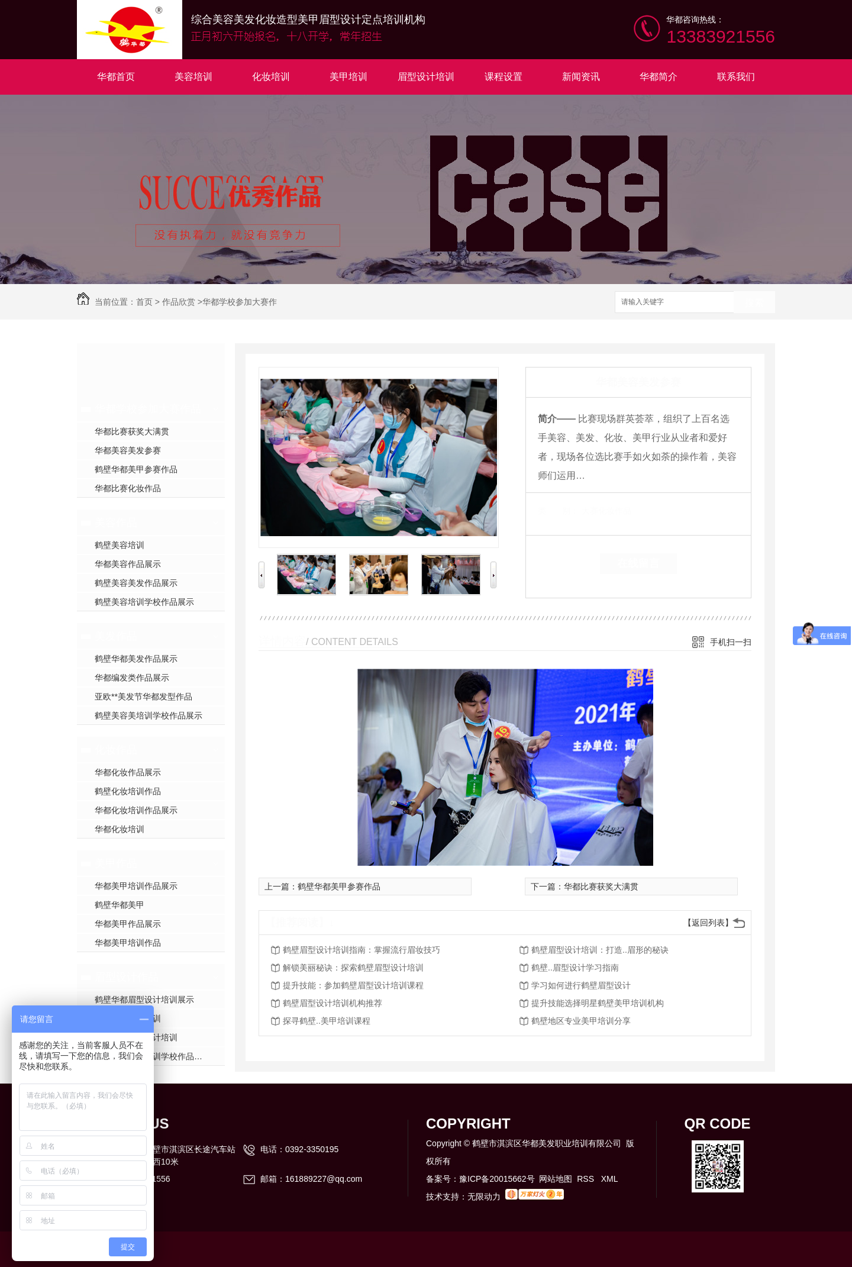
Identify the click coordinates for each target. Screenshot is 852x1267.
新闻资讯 (581, 77)
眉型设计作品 (127, 977)
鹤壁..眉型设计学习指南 (575, 967)
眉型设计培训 (426, 77)
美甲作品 (116, 863)
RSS (586, 1179)
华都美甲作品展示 (128, 924)
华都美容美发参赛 (128, 450)
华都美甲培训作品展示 (136, 886)
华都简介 (658, 77)
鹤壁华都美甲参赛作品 (136, 469)
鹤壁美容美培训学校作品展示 (148, 715)
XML (609, 1179)
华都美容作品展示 (128, 564)
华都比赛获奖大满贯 (132, 431)
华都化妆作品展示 (128, 772)
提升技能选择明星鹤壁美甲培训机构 (597, 1003)
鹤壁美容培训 (119, 545)
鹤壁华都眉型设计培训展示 (144, 999)
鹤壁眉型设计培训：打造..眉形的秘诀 (600, 950)
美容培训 (193, 77)
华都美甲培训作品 (128, 942)
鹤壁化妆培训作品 (128, 791)
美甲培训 (348, 77)
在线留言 (638, 563)
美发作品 (116, 636)
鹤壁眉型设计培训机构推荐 (332, 1003)
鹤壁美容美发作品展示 (136, 583)
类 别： (558, 510)
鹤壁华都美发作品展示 (136, 658)
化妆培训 (271, 77)
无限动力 (484, 1196)
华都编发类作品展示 (132, 677)
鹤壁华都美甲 (119, 905)
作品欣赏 (178, 302)
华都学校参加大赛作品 (148, 409)
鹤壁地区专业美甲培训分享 (581, 1021)
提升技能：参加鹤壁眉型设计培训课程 (353, 985)
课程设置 (503, 77)
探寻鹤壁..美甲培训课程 (326, 1021)
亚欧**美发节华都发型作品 (143, 696)
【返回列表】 (708, 922)
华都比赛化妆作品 (128, 488)
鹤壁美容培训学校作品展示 (144, 602)
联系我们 (736, 77)
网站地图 (555, 1179)
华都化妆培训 (119, 829)
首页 (144, 302)
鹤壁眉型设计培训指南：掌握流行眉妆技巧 (361, 950)
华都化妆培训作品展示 (136, 810)
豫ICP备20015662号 (497, 1179)
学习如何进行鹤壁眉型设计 (581, 985)
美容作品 (116, 522)
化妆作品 (116, 750)
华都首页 (116, 77)
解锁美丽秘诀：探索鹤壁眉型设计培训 (353, 967)
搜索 (754, 303)
